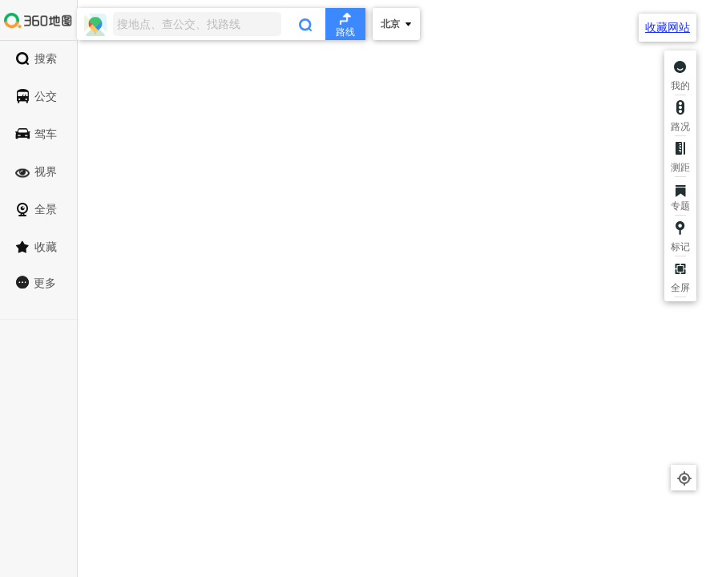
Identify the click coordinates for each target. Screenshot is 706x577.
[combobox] (221, 24)
